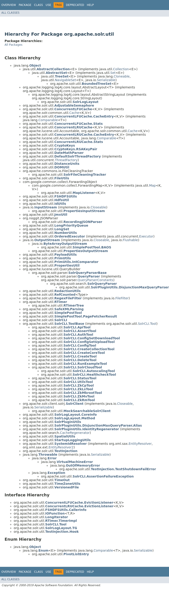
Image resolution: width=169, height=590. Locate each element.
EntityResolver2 (61, 447)
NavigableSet (65, 80)
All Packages (13, 44)
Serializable (106, 80)
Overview (8, 5)
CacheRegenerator (75, 433)
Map (152, 185)
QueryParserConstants (95, 280)
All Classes (10, 12)
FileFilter (122, 298)
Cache (74, 113)
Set (113, 73)
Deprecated (75, 5)
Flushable (130, 240)
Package (25, 5)
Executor (146, 236)
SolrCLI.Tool (147, 323)
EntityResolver (140, 443)
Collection (121, 69)
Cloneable (122, 76)
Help (90, 5)
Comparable (48, 120)
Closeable (98, 207)
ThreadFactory (66, 160)
